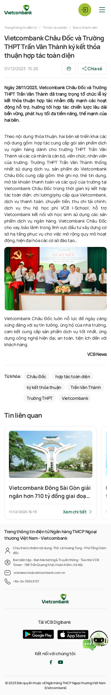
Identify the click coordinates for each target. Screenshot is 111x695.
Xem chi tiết (74, 512)
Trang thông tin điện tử (21, 27)
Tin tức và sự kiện (55, 27)
